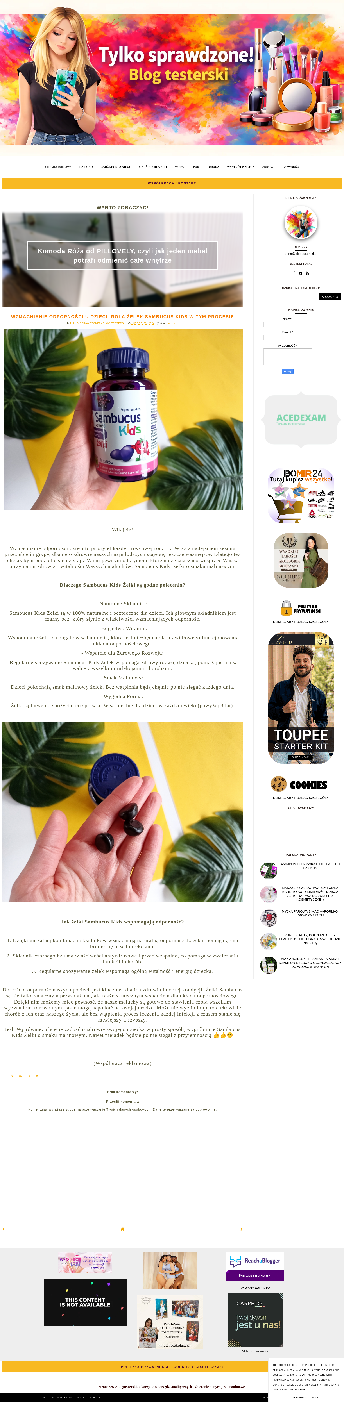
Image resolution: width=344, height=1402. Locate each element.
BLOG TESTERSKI (77, 1397)
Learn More (299, 1397)
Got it (316, 1397)
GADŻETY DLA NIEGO (115, 166)
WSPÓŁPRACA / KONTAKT (172, 183)
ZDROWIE (269, 166)
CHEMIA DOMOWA (58, 166)
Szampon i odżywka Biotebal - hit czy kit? (310, 866)
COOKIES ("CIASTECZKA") (198, 1367)
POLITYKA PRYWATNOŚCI (144, 1367)
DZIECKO (86, 166)
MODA (179, 166)
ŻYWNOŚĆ (291, 166)
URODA (214, 166)
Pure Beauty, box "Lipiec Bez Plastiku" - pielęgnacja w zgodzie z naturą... (310, 939)
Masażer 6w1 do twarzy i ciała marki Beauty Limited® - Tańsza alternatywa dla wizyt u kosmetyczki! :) (310, 893)
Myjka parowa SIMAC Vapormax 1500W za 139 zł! (310, 913)
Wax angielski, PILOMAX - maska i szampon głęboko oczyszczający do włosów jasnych (310, 962)
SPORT (196, 166)
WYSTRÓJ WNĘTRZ (240, 166)
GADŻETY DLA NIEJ (153, 166)
